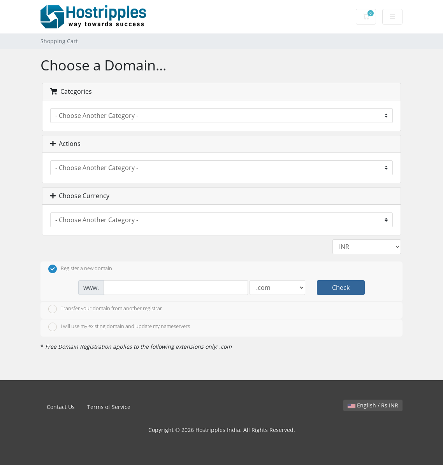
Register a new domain (80, 269)
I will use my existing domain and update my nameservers (119, 327)
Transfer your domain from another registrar (105, 309)
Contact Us (61, 407)
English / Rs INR (373, 405)
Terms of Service (108, 407)
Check (341, 287)
